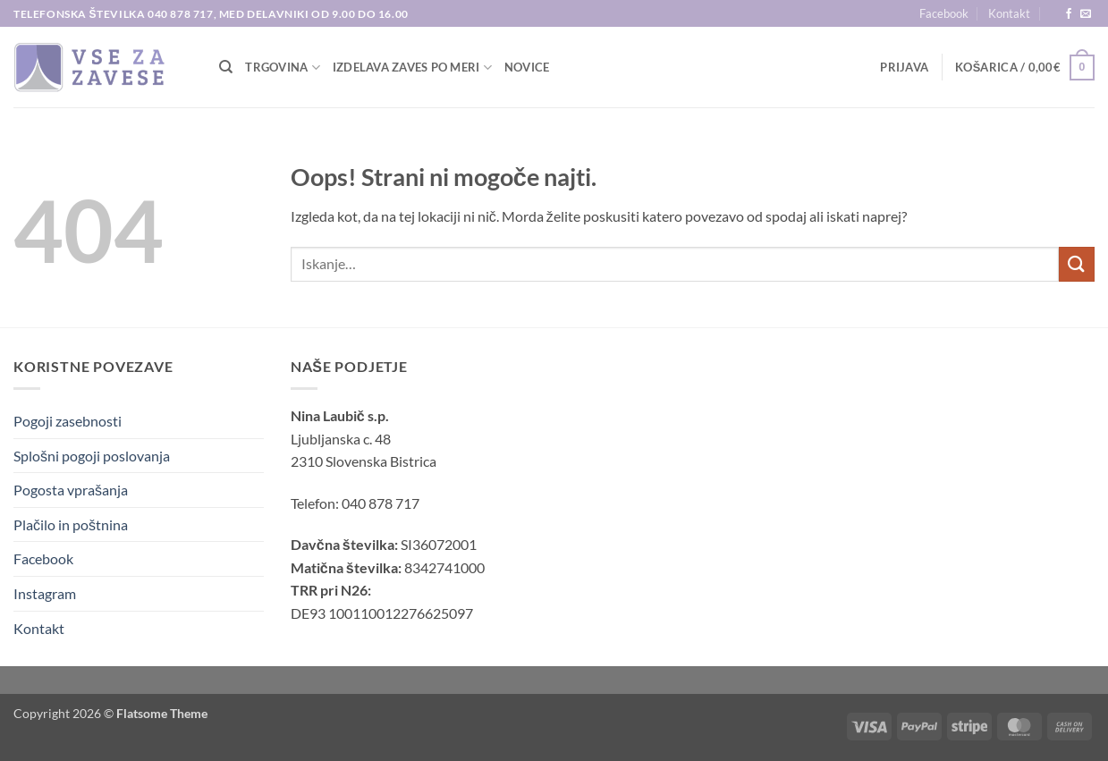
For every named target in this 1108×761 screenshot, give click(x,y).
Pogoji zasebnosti (67, 420)
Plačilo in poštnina (70, 524)
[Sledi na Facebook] (1068, 14)
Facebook (943, 13)
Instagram (44, 593)
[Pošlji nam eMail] (1085, 14)
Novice (527, 67)
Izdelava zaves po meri (412, 67)
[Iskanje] (226, 67)
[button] (904, 67)
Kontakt (1009, 13)
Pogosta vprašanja (70, 489)
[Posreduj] (1077, 264)
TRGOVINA (282, 67)
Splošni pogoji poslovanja (91, 455)
